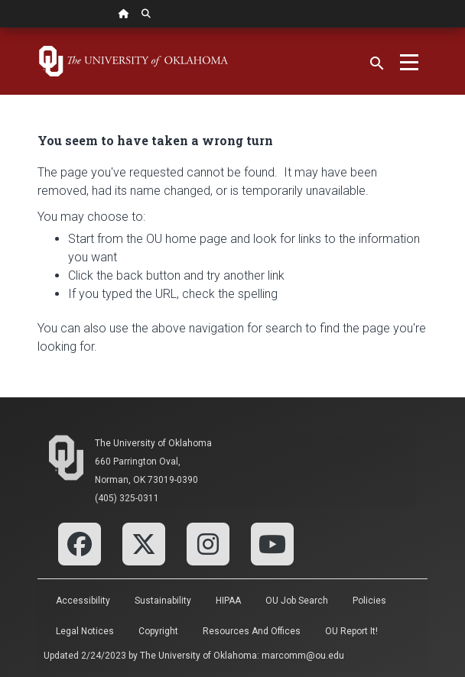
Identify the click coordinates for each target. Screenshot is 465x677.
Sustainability (163, 600)
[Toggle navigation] (409, 61)
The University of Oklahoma (153, 443)
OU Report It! (351, 631)
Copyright (158, 631)
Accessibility (83, 600)
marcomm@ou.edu (303, 655)
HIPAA (228, 600)
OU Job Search (296, 600)
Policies (369, 600)
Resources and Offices (252, 631)
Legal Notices (85, 631)
